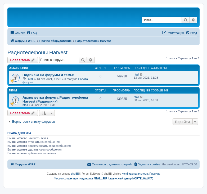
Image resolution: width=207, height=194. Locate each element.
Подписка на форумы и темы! (48, 75)
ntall (30, 79)
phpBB (75, 173)
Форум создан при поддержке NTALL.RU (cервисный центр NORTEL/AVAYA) (103, 178)
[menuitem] (31, 33)
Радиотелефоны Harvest (37, 52)
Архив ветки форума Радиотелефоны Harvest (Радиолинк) (55, 99)
